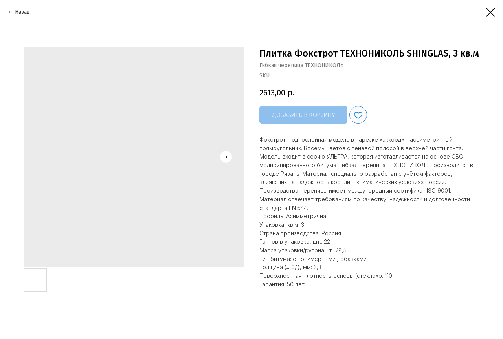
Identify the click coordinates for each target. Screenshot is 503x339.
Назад (22, 12)
